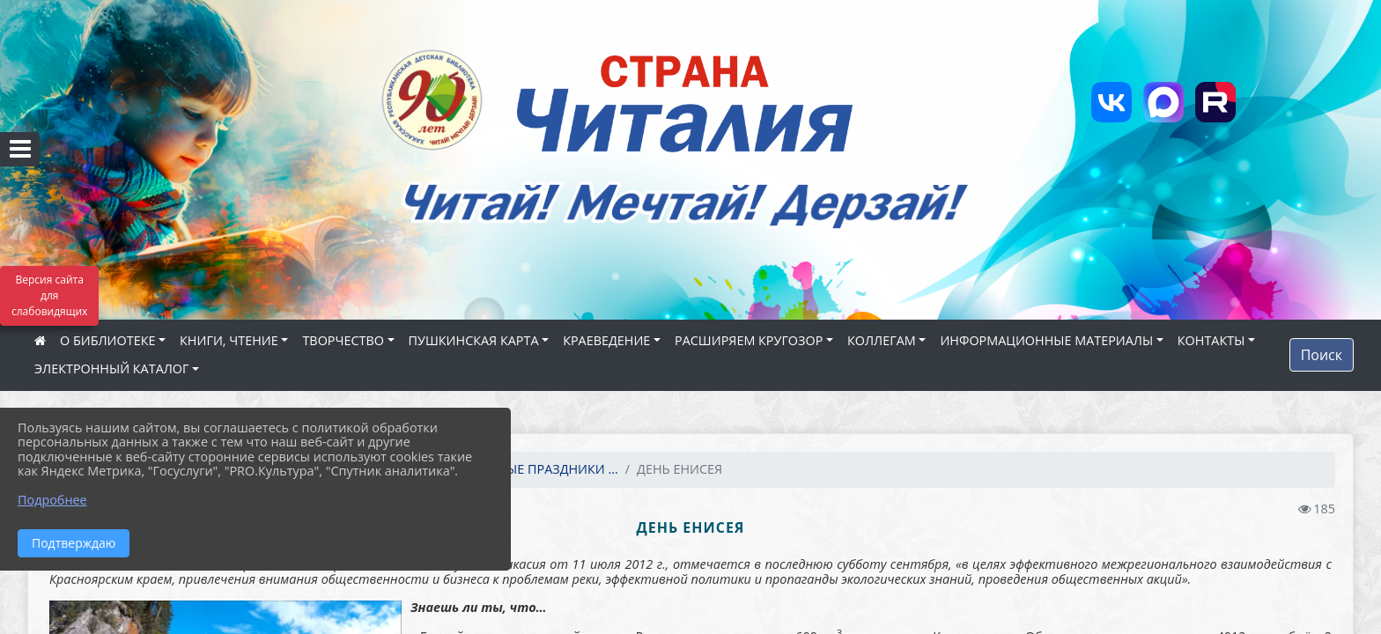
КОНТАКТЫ (1211, 340)
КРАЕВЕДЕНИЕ (606, 340)
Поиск (1321, 355)
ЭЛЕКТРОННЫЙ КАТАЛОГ (111, 368)
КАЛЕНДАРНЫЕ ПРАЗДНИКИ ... (525, 469)
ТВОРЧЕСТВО (343, 340)
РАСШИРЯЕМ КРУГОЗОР (749, 340)
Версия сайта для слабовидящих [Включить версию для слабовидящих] (49, 295)
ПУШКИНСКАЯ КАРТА (474, 340)
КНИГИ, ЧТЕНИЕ (229, 340)
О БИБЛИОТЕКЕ (107, 340)
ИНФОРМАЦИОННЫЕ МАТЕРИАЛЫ (1046, 340)
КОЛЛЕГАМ (881, 340)
